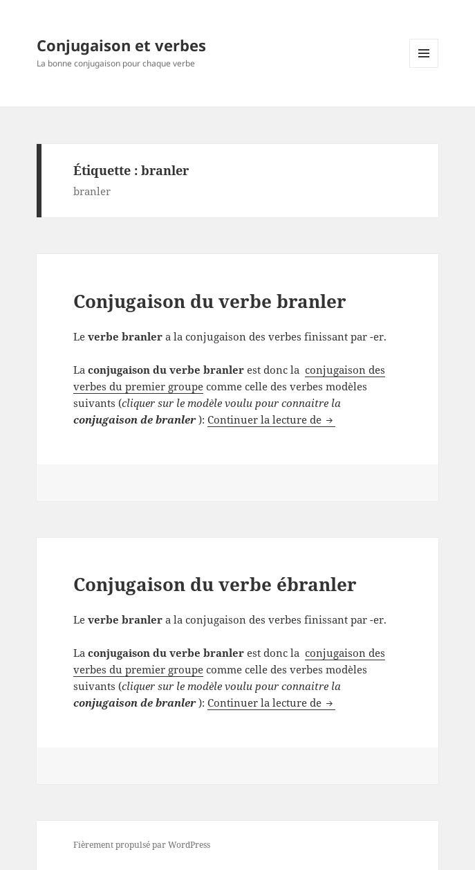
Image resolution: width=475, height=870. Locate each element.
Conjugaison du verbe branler (209, 301)
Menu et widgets (424, 67)
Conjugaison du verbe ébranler (215, 584)
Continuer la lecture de (271, 419)
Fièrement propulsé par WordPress (141, 845)
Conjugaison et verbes (121, 45)
